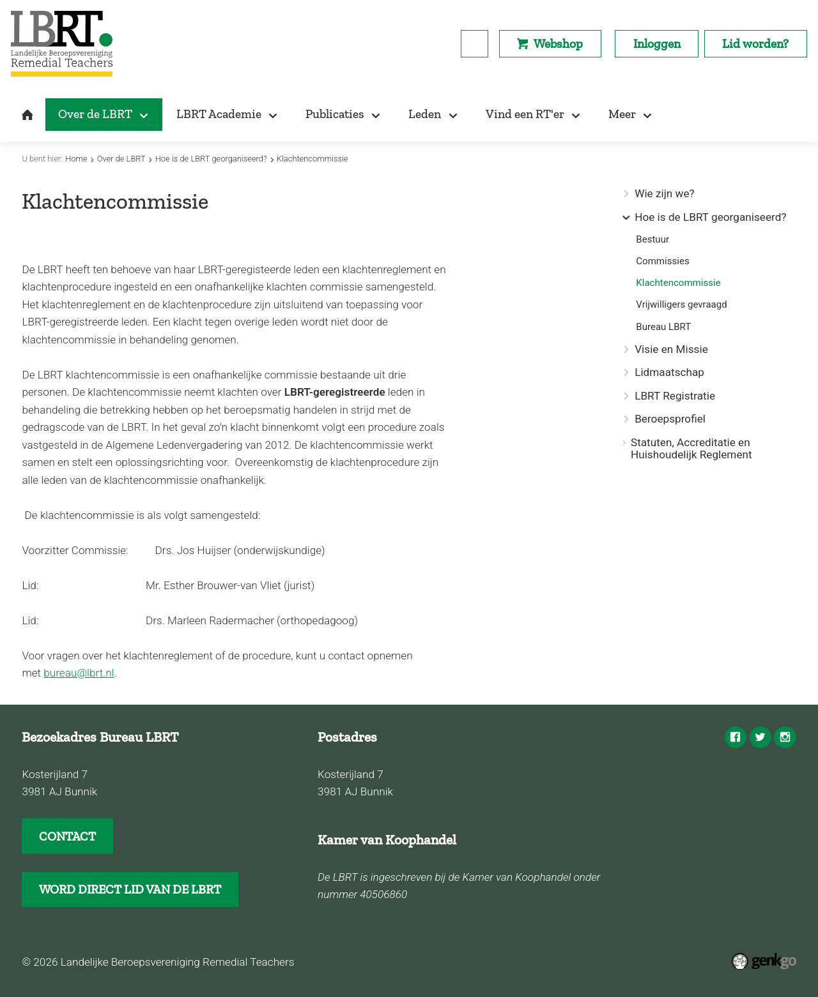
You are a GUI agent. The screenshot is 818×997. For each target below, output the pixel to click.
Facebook (735, 737)
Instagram (785, 737)
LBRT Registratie (675, 396)
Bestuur (652, 239)
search (474, 43)
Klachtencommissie (312, 158)
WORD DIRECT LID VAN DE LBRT (130, 889)
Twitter (760, 737)
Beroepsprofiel (670, 419)
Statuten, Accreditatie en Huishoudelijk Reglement (691, 449)
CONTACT (67, 836)
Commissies (662, 261)
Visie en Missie (671, 349)
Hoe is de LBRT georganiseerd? (211, 158)
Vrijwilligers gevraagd (681, 304)
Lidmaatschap (669, 372)
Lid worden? (755, 43)
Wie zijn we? (665, 194)
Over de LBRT (121, 158)
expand (626, 217)
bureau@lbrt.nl (78, 672)
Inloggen (657, 43)
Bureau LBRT (663, 327)
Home (76, 158)
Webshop (558, 43)
